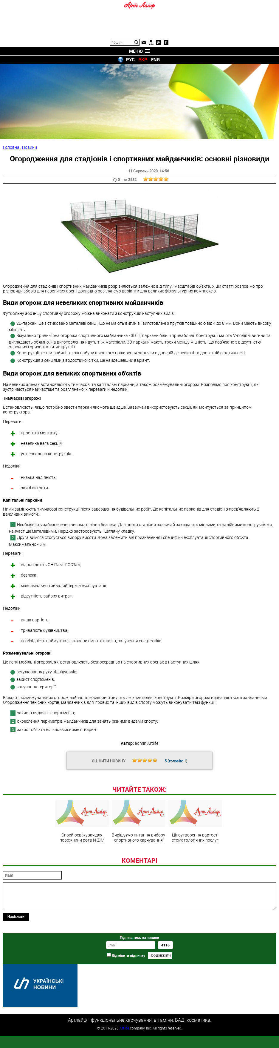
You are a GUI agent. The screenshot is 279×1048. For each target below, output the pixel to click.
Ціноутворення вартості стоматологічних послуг (195, 862)
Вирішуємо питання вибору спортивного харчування (138, 862)
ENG (155, 59)
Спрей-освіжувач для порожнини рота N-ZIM (82, 862)
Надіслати (15, 957)
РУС (130, 59)
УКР (143, 59)
